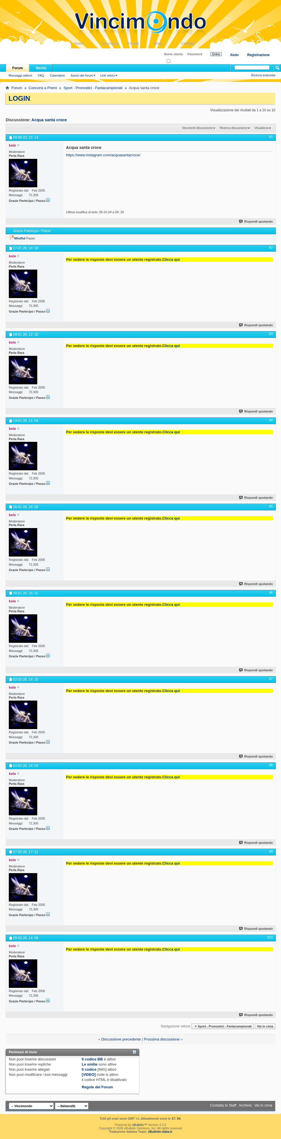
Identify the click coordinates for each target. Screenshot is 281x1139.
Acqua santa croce (49, 120)
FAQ (41, 75)
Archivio (245, 1105)
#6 (271, 593)
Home (87, 43)
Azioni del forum (82, 75)
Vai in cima (265, 1026)
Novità (41, 68)
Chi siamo (114, 43)
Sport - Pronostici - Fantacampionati (92, 88)
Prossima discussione (162, 1039)
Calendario (57, 75)
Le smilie (90, 1064)
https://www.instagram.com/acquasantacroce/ (103, 155)
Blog (167, 43)
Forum (140, 43)
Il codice (89, 1069)
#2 (271, 248)
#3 (271, 334)
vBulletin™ (139, 1124)
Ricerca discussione (233, 128)
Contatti (194, 43)
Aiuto (234, 55)
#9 (271, 851)
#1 (271, 137)
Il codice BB (92, 1059)
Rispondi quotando (256, 221)
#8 (271, 765)
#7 (271, 679)
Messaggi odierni (20, 75)
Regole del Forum (97, 1087)
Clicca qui (171, 259)
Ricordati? (175, 61)
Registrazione (258, 55)
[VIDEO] (89, 1074)
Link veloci (107, 75)
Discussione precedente (121, 1039)
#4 (271, 420)
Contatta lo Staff (223, 1105)
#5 (271, 506)
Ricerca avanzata (263, 75)
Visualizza (261, 128)
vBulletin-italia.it (160, 1131)
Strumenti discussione (197, 128)
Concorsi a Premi (43, 88)
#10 (270, 937)
